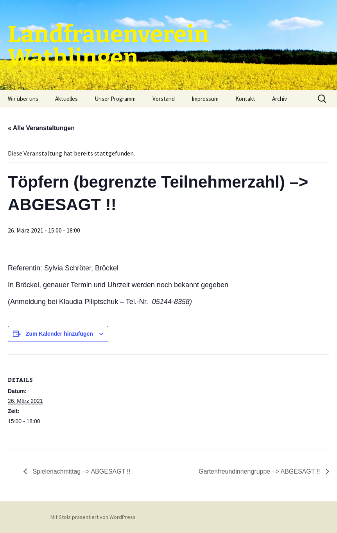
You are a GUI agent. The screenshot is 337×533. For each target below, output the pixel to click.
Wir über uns (23, 98)
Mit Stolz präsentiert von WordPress (93, 516)
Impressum (205, 98)
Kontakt (245, 98)
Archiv (279, 98)
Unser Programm (115, 98)
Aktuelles (66, 98)
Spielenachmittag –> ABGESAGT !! (81, 471)
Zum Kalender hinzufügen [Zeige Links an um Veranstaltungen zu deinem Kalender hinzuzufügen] (59, 334)
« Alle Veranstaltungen (41, 128)
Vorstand (163, 98)
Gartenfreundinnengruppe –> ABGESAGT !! (260, 471)
